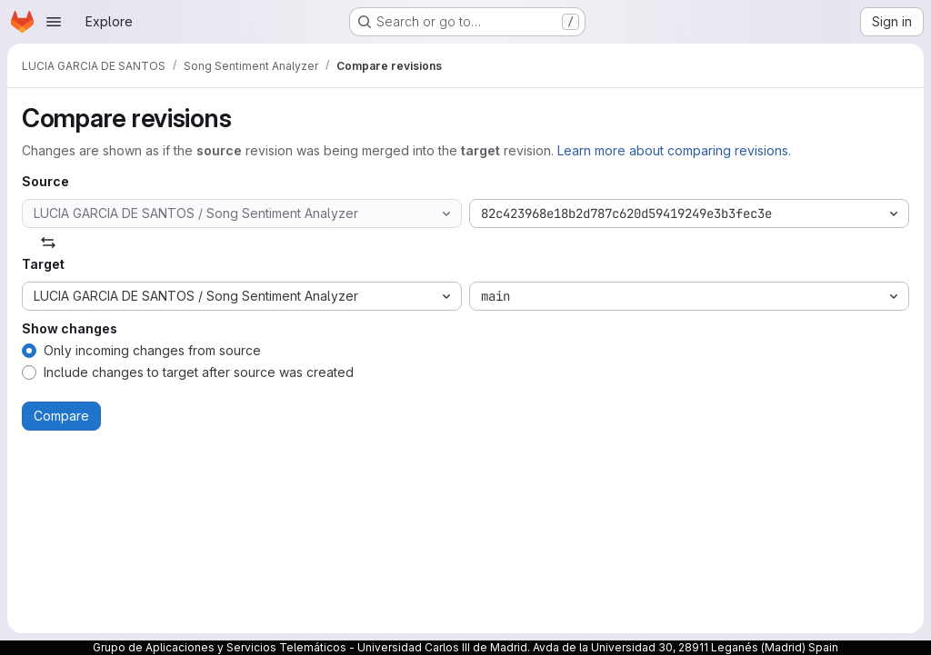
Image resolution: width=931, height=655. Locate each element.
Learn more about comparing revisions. (674, 150)
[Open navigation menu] (53, 21)
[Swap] (48, 242)
